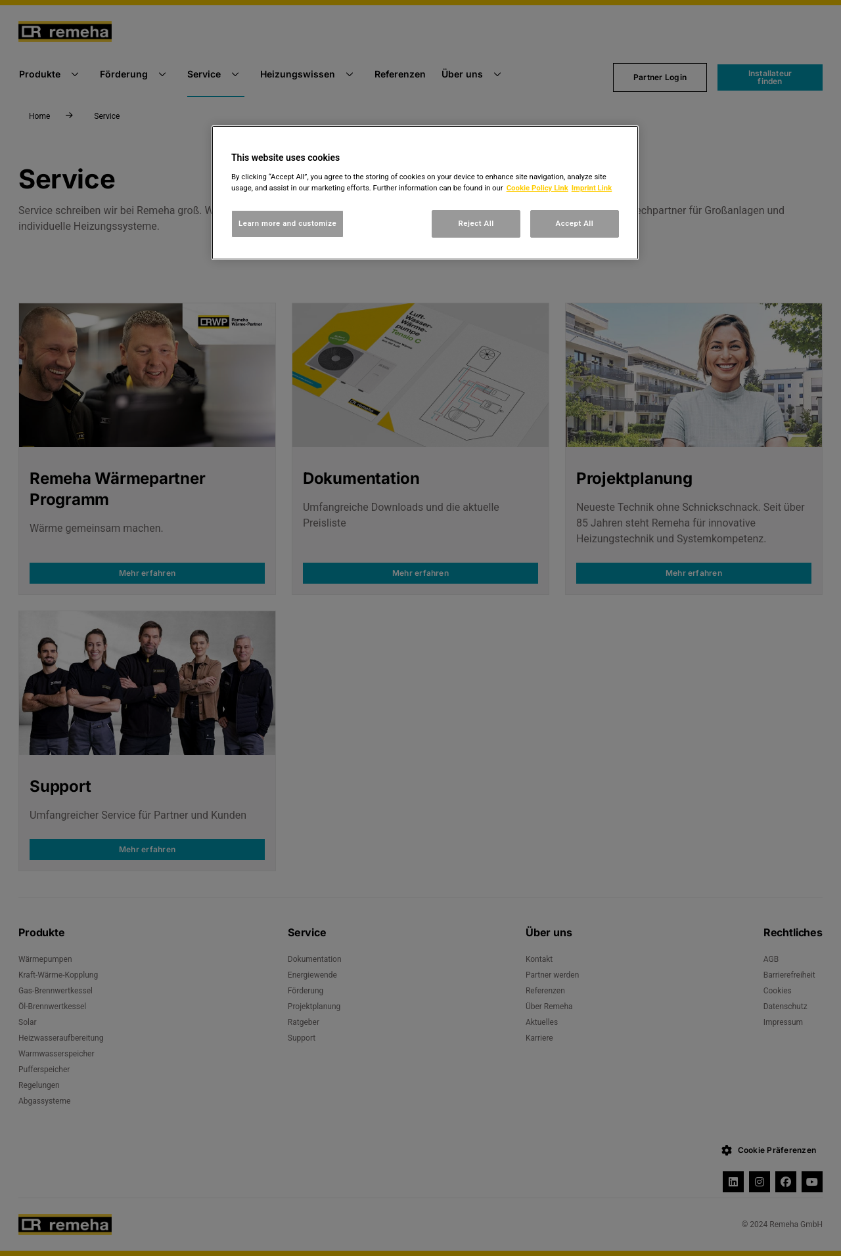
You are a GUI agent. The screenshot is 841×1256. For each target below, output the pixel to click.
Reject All (476, 223)
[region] (425, 192)
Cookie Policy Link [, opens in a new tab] (537, 187)
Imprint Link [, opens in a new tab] (592, 187)
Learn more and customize (287, 223)
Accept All (575, 223)
